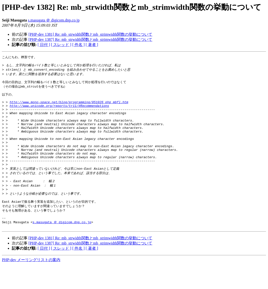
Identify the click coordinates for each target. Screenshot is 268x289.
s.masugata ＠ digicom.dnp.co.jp (54, 20)
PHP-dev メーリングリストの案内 (31, 284)
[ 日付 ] (44, 45)
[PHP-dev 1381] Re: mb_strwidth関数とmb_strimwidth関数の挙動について (90, 34)
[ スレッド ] (61, 45)
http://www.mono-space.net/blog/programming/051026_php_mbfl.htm (69, 107)
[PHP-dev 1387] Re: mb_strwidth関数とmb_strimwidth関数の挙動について (90, 39)
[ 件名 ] (78, 45)
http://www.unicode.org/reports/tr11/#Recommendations (59, 112)
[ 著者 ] (92, 45)
